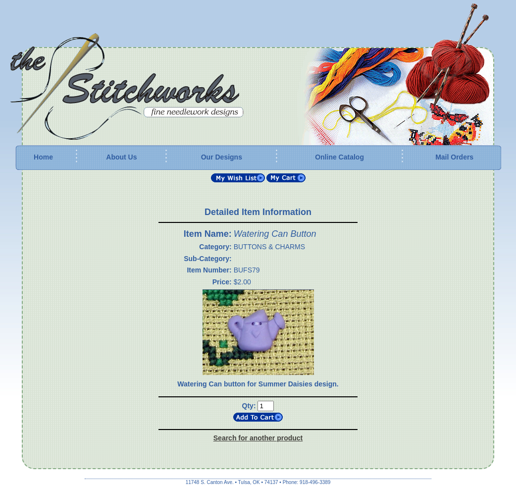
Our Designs (221, 157)
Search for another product (258, 438)
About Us (121, 157)
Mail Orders (454, 157)
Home (43, 157)
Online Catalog (339, 157)
